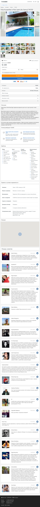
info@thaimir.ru (9, 502)
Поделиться (34, 60)
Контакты (29, 1)
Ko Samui (7, 7)
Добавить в (5, 60)
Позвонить (20, 78)
